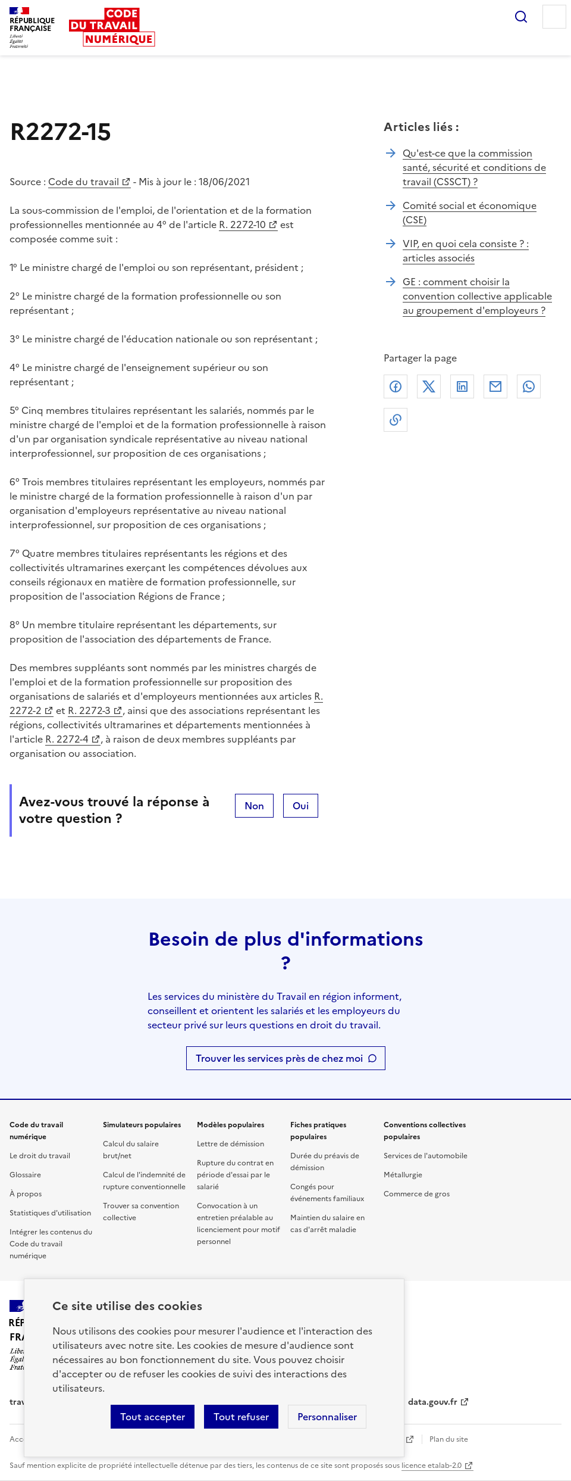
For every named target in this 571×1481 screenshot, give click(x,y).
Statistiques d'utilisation (50, 1213)
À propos (26, 1194)
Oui (301, 806)
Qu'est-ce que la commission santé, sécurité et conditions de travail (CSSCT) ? (474, 167)
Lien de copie (395, 420)
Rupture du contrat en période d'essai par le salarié (235, 1175)
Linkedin (462, 386)
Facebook (395, 386)
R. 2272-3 (89, 710)
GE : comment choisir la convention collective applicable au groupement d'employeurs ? (477, 296)
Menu (554, 17)
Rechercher (521, 17)
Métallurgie (403, 1175)
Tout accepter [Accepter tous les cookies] (152, 1417)
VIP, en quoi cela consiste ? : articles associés (466, 250)
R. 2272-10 (242, 224)
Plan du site (448, 1439)
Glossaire (25, 1175)
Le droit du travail (40, 1155)
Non (254, 806)
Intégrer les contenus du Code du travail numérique (51, 1244)
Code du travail (83, 181)
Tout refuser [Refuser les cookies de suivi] (241, 1417)
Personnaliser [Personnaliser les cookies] (327, 1417)
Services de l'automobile (426, 1155)
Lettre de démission (230, 1144)
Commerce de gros (417, 1194)
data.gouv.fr (432, 1402)
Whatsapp (529, 386)
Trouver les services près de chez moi (279, 1058)
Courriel (495, 386)
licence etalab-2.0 (431, 1465)
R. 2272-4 (67, 739)
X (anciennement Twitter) (429, 386)
